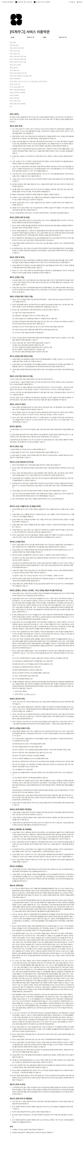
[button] (7, 2)
